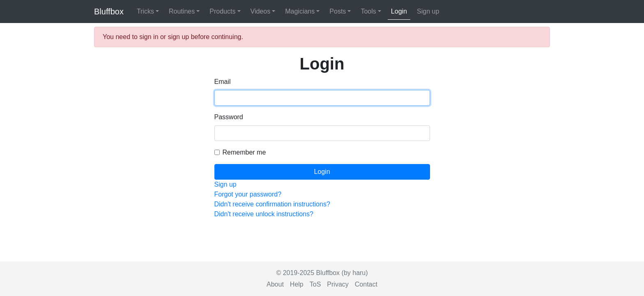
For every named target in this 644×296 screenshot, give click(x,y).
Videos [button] (261, 11)
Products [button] (222, 11)
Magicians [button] (300, 11)
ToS (315, 284)
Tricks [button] (145, 11)
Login (399, 11)
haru (359, 272)
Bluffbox (109, 11)
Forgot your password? (248, 194)
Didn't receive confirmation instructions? (272, 204)
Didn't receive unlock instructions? (263, 213)
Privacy (337, 284)
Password (228, 116)
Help (297, 284)
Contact (366, 284)
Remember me (244, 152)
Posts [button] (337, 11)
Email (222, 81)
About (275, 284)
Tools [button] (368, 11)
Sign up (428, 11)
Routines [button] (182, 11)
